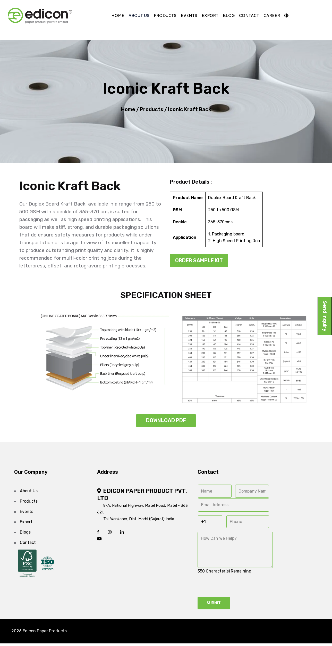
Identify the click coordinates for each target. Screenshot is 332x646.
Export (208, 15)
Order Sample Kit (199, 262)
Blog (227, 15)
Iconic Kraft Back (189, 110)
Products (163, 15)
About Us (137, 15)
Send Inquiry (325, 316)
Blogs (25, 533)
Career (270, 15)
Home (116, 15)
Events (187, 15)
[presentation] (237, 587)
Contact (247, 15)
